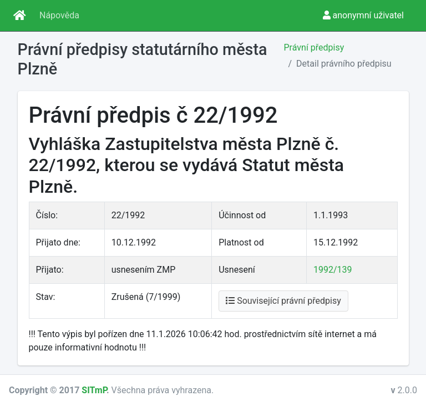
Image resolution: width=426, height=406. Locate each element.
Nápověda (59, 15)
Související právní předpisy (283, 300)
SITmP (94, 390)
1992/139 (332, 269)
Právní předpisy (314, 47)
